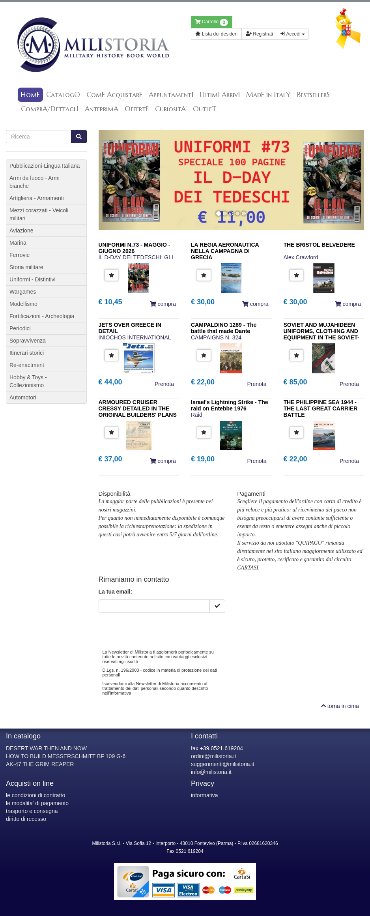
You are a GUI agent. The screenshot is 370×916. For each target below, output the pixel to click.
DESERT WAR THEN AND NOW (46, 748)
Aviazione (21, 230)
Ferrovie (19, 255)
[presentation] (159, 628)
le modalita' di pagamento (37, 803)
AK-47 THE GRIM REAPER (40, 764)
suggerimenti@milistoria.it (222, 764)
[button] (118, 180)
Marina (17, 243)
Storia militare (26, 267)
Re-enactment (26, 365)
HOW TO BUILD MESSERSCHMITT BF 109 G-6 (65, 756)
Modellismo (23, 304)
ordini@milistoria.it (213, 756)
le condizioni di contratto (35, 795)
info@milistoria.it (211, 772)
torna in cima (340, 706)
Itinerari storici (26, 353)
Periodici (20, 328)
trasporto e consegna (32, 811)
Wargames (22, 291)
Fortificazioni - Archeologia (41, 316)
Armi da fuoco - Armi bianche (34, 182)
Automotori (22, 397)
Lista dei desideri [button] (216, 34)
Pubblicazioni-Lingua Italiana (44, 166)
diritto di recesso (26, 819)
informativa (204, 795)
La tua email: (116, 591)
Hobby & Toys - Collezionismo (28, 381)
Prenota (164, 384)
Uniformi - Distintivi (32, 279)
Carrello (211, 22)
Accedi (292, 34)
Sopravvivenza (27, 340)
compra (163, 304)
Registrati (259, 34)
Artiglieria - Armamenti (36, 198)
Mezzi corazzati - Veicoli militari (38, 214)
